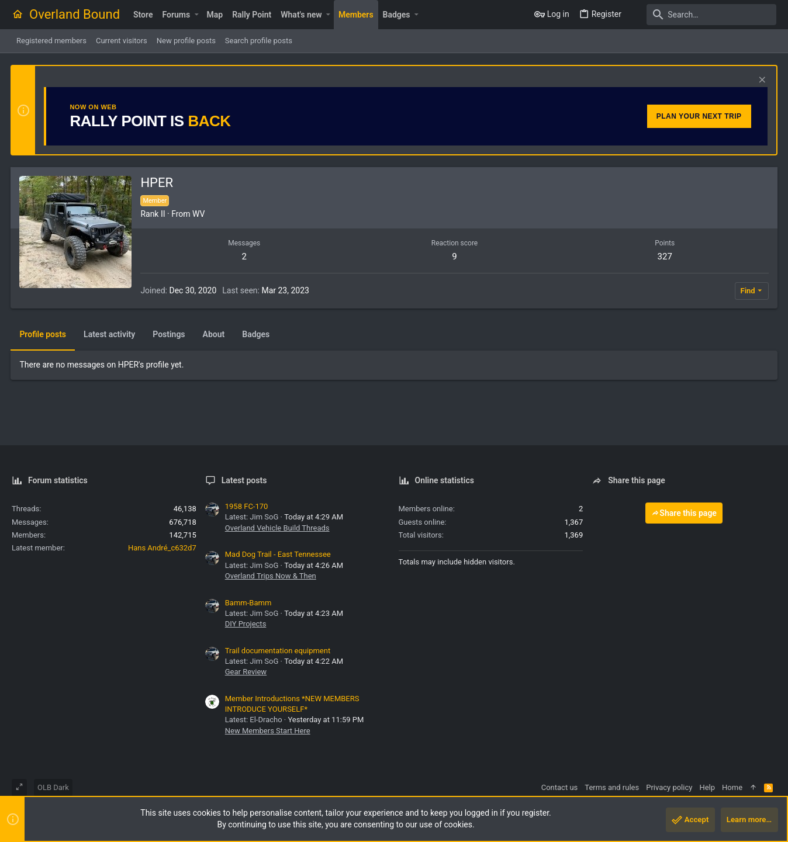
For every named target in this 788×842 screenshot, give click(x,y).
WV (199, 214)
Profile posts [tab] (43, 334)
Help (707, 787)
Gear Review (246, 671)
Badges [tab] (257, 334)
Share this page (684, 513)
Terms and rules (612, 787)
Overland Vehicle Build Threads (277, 528)
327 (664, 256)
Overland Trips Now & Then (270, 575)
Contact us (559, 787)
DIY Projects (246, 623)
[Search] (703, 14)
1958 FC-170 (246, 506)
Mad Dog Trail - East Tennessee (278, 554)
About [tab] (214, 334)
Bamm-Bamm (248, 602)
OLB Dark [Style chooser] (53, 787)
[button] (196, 14)
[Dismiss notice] (759, 81)
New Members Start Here (267, 730)
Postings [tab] (170, 334)
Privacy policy (669, 787)
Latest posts (244, 480)
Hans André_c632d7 (162, 547)
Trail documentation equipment (277, 650)
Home (732, 787)
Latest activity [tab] (110, 334)
